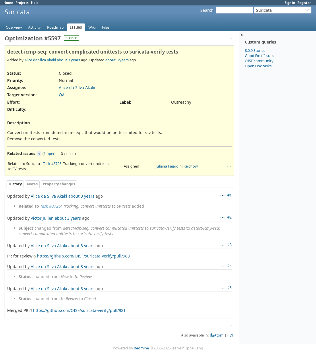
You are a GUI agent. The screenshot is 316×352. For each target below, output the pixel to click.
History (15, 184)
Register (304, 3)
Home (8, 3)
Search (207, 10)
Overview (14, 27)
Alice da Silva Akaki (40, 59)
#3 (229, 244)
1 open (49, 153)
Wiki (92, 27)
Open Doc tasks (258, 65)
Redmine (141, 348)
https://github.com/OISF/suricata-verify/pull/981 (79, 310)
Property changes (59, 184)
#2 (229, 217)
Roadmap (55, 27)
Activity (34, 27)
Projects (22, 3)
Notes (32, 184)
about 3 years (68, 59)
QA (62, 94)
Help (34, 3)
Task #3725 (52, 163)
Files (105, 27)
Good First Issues (259, 55)
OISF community (259, 60)
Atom (219, 335)
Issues (76, 27)
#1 (229, 195)
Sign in (290, 3)
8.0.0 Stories (255, 50)
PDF (230, 335)
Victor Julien (42, 218)
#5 (229, 287)
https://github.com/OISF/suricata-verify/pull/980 (83, 256)
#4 (229, 265)
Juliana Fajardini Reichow (177, 166)
